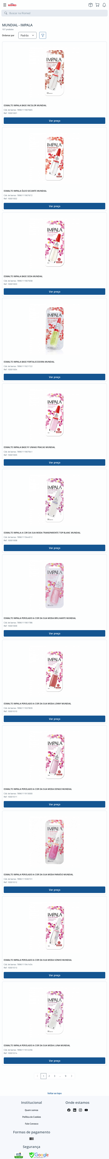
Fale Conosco (31, 1123)
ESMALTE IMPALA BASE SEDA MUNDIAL (23, 276)
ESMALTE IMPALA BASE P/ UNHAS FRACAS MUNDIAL (29, 447)
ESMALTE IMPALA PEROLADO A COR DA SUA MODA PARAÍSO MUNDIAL (38, 874)
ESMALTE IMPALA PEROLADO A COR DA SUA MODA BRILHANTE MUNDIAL (40, 618)
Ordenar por (8, 35)
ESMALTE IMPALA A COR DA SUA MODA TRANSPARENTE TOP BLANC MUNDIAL (42, 532)
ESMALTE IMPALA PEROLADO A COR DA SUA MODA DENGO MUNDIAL (38, 789)
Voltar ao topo (54, 1093)
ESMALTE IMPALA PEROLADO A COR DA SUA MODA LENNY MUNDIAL (37, 703)
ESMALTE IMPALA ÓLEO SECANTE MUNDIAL (25, 190)
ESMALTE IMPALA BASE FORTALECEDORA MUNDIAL (29, 361)
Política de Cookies (31, 1117)
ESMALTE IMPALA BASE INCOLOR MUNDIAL (25, 105)
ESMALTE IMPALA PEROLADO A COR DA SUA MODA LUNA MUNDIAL (37, 1045)
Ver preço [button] (54, 121)
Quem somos (31, 1110)
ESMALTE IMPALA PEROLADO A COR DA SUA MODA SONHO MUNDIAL (38, 960)
